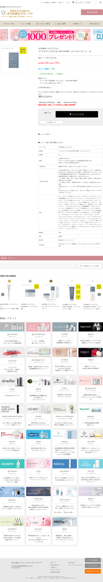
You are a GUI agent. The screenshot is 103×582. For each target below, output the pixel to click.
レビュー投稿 (26, 24)
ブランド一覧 (8, 24)
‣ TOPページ (53, 562)
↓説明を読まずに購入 (93, 571)
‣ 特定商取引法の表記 (55, 572)
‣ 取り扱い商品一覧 (54, 565)
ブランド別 (43, 81)
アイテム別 (43, 83)
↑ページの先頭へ (92, 560)
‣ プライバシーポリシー (55, 569)
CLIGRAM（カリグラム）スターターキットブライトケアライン (50, 306)
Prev (2, 294)
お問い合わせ (94, 24)
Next (99, 294)
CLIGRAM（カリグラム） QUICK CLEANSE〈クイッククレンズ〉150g (71, 307)
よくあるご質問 (60, 24)
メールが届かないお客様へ (49, 2)
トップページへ (93, 566)
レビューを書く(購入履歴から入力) (50, 142)
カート (68, 2)
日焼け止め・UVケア (55, 83)
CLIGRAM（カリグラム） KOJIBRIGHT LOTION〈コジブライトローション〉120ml (92, 307)
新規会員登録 (92, 12)
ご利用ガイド (77, 24)
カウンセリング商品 (43, 24)
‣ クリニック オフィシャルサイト (75, 565)
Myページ (61, 2)
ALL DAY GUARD (71, 81)
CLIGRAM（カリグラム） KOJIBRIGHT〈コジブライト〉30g (30, 306)
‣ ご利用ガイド (53, 567)
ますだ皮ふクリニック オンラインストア (26, 563)
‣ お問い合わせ (71, 562)
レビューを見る (44, 134)
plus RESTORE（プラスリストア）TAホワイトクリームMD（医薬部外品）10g (9, 308)
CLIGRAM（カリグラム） (56, 81)
